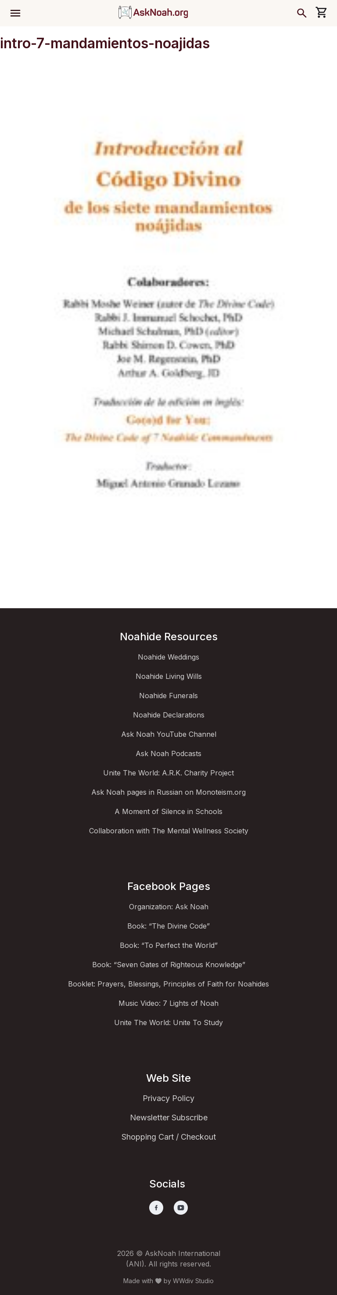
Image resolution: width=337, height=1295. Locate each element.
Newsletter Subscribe (169, 1117)
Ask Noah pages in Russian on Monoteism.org (168, 792)
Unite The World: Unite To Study (168, 1022)
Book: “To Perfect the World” (169, 945)
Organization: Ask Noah (168, 906)
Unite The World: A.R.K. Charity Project (168, 772)
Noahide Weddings (168, 657)
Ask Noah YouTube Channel (168, 734)
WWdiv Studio (193, 1280)
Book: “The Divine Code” (168, 926)
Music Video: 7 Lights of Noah (168, 1003)
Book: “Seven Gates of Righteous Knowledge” (168, 964)
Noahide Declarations (168, 714)
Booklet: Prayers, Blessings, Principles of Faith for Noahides (168, 983)
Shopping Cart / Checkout (169, 1136)
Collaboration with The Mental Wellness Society (168, 830)
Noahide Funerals (168, 695)
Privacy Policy (168, 1098)
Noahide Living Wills (169, 676)
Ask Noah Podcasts (168, 753)
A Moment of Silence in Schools (168, 811)
